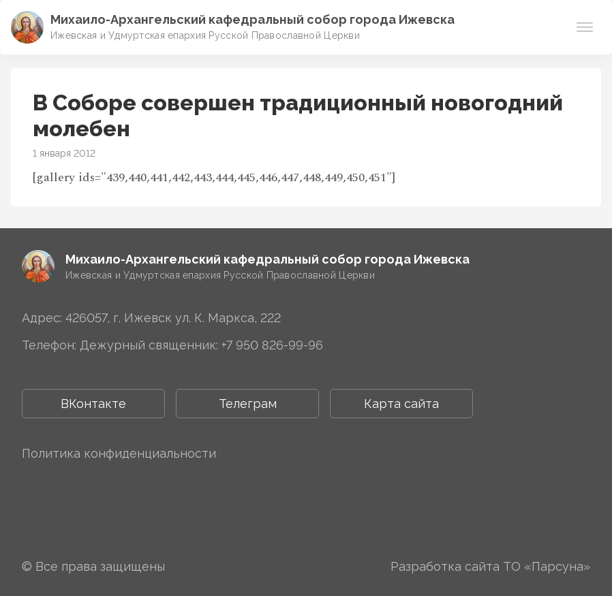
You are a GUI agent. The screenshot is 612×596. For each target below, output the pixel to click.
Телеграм (248, 403)
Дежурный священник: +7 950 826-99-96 (201, 345)
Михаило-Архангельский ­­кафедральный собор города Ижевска (252, 19)
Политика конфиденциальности (119, 453)
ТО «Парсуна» (546, 566)
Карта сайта (401, 403)
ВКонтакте (93, 403)
